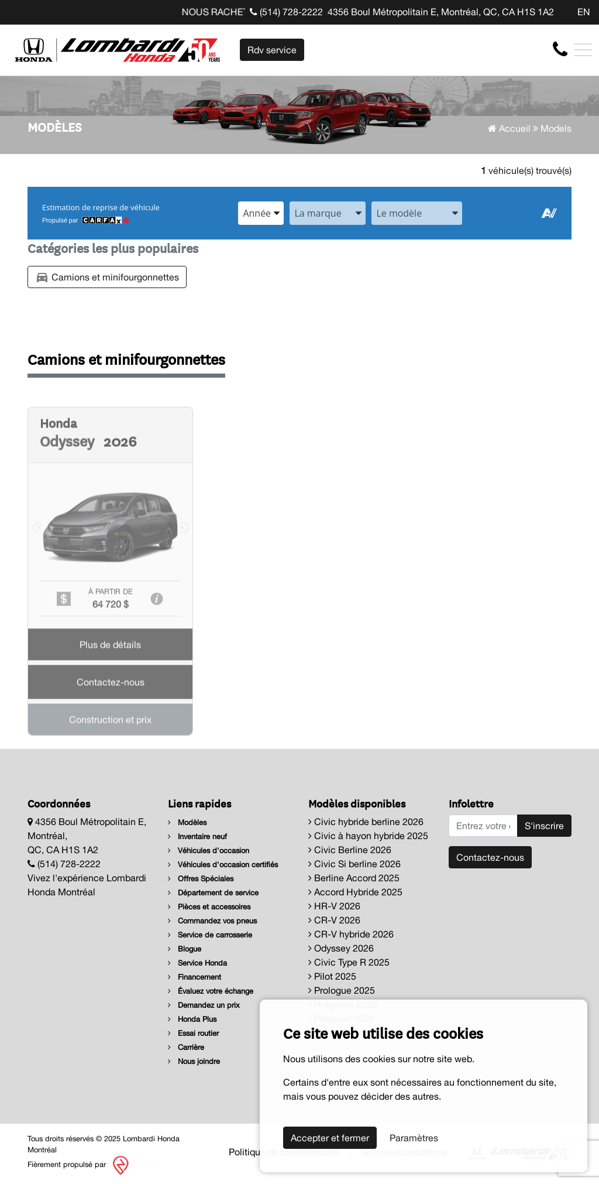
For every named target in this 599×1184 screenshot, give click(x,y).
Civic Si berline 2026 (354, 863)
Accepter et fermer (330, 1137)
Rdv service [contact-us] (272, 50)
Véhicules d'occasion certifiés (223, 864)
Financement (194, 977)
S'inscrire (544, 825)
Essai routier (193, 1033)
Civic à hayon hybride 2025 (368, 835)
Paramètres (414, 1137)
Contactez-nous (490, 857)
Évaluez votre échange (210, 991)
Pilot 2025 (332, 976)
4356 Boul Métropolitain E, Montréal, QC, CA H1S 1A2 (441, 11)
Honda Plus (192, 1019)
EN (583, 11)
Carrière (186, 1047)
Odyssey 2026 (341, 948)
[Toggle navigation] (583, 50)
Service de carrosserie (210, 934)
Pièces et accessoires (209, 906)
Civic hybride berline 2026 (366, 821)
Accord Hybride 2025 (355, 892)
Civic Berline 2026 (349, 849)
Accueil (509, 128)
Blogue (184, 949)
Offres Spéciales (200, 878)
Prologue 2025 (341, 990)
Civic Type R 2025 (349, 962)
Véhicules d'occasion (208, 850)
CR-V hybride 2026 (351, 934)
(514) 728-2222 (286, 11)
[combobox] (260, 213)
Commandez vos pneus (212, 920)
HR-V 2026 (334, 906)
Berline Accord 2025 (354, 877)
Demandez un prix (204, 1005)
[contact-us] (560, 49)
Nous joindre (194, 1061)
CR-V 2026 (334, 920)
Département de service (213, 892)
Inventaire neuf (197, 836)
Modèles (187, 822)
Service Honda (197, 963)
